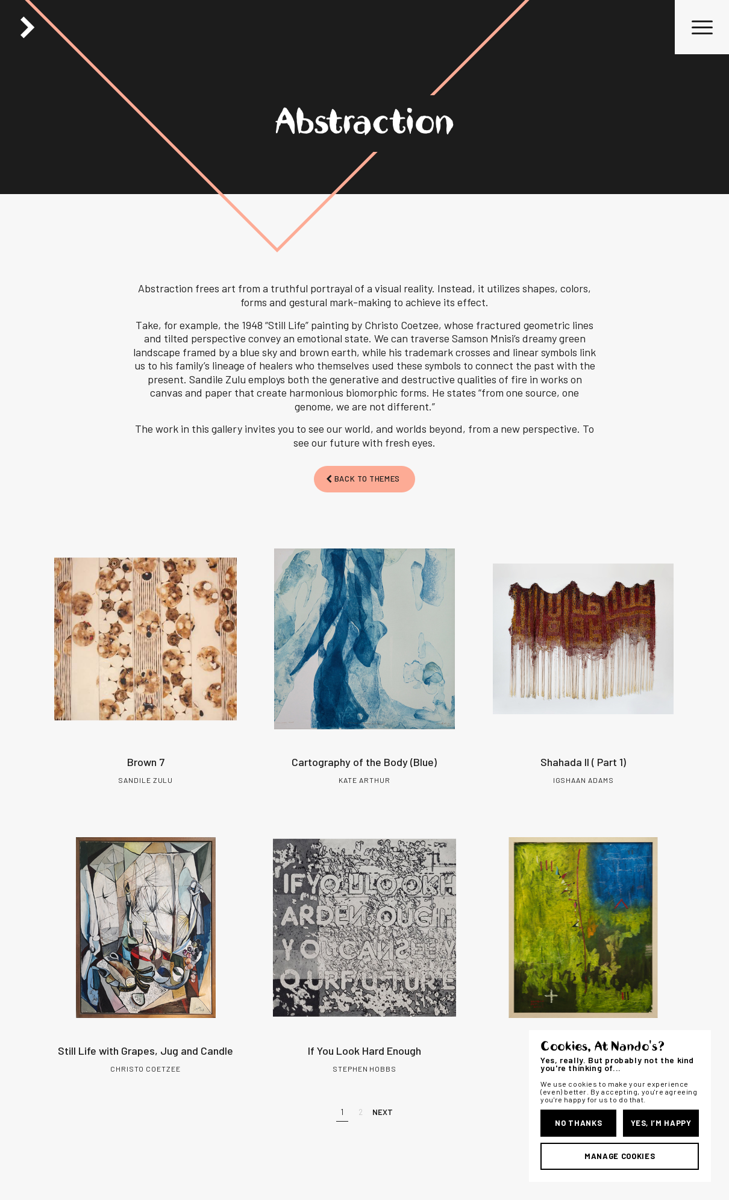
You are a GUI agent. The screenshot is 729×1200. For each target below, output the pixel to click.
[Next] (382, 1113)
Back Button (27, 27)
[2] (360, 1113)
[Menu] (698, 27)
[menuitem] (698, 27)
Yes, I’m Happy (661, 1123)
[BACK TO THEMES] (364, 479)
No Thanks (578, 1123)
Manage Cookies (619, 1156)
